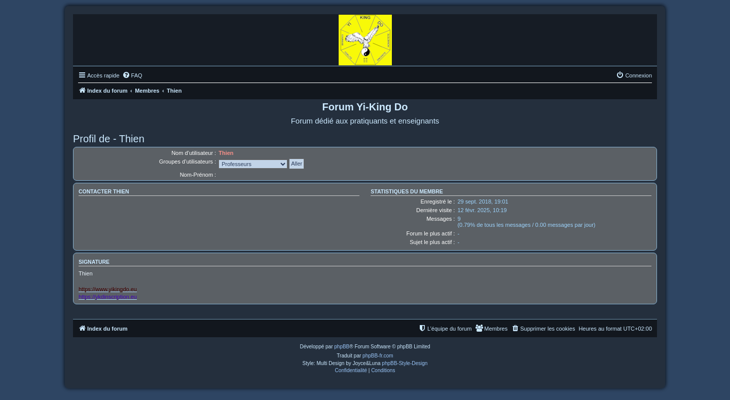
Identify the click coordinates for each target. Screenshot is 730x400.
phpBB (341, 346)
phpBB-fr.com (377, 355)
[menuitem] (132, 75)
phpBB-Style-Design (404, 363)
